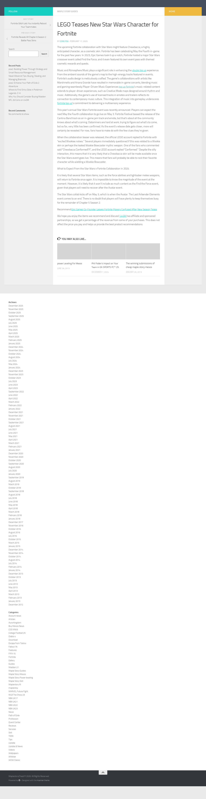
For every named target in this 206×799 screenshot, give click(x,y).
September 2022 (16, 404)
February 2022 (15, 418)
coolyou (64, 54)
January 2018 (14, 531)
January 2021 (14, 462)
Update (12, 755)
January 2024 (14, 380)
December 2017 (16, 534)
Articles (12, 632)
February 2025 (15, 352)
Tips (10, 752)
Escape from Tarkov (17, 656)
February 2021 (15, 459)
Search (12, 62)
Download (13, 652)
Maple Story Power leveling (21, 690)
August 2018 (14, 507)
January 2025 (14, 356)
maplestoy (13, 700)
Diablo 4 (12, 649)
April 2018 (13, 521)
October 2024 (15, 366)
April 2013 (13, 603)
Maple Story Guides (68, 24)
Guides (12, 676)
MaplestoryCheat (30, 9)
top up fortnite (126, 99)
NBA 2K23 (13, 721)
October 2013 (15, 589)
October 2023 (15, 390)
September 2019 (16, 490)
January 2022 (14, 421)
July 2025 (13, 335)
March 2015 (14, 555)
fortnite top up (64, 116)
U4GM (123, 228)
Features (13, 662)
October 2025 (15, 325)
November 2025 (16, 321)
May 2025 (13, 342)
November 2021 (16, 428)
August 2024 (14, 370)
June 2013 (13, 596)
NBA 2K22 (13, 717)
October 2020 (15, 473)
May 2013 (13, 600)
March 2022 (14, 414)
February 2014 (15, 579)
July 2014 (13, 576)
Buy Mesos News (16, 638)
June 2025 (13, 339)
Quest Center (14, 735)
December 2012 (16, 617)
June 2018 (13, 514)
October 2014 (15, 569)
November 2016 (16, 538)
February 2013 (15, 610)
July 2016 (13, 548)
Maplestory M (15, 697)
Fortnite (12, 669)
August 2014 (14, 572)
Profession (13, 731)
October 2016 (15, 541)
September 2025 (16, 328)
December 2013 (16, 586)
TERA (11, 748)
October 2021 (15, 431)
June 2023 (13, 397)
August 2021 (14, 438)
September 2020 (16, 476)
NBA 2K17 (13, 711)
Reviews (12, 738)
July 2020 (13, 483)
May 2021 (13, 449)
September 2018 (16, 504)
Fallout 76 (13, 659)
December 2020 (16, 466)
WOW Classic (14, 772)
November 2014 (16, 565)
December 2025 (16, 318)
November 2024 (16, 363)
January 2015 (14, 559)
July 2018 (13, 510)
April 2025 (13, 346)
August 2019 (14, 493)
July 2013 (13, 593)
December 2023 (16, 383)
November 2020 (16, 469)
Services (12, 741)
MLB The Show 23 (17, 707)
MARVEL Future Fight (18, 704)
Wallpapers (13, 766)
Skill (10, 745)
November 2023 (16, 387)
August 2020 (14, 480)
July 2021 (13, 442)
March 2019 (14, 497)
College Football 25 (17, 645)
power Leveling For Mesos (70, 276)
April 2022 (13, 411)
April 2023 (13, 401)
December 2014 (16, 562)
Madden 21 (14, 680)
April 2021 (13, 452)
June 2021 (13, 445)
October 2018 (15, 500)
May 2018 (13, 517)
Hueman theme (43, 793)
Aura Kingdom (15, 635)
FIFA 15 (12, 666)
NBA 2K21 (13, 714)
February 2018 (15, 528)
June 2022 (13, 407)
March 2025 (14, 349)
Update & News (16, 759)
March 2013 (14, 607)
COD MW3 (13, 642)
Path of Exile (14, 728)
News (11, 724)
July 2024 (13, 373)
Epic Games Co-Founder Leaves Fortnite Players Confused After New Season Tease (115, 222)
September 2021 (16, 435)
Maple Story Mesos (17, 686)
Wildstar (12, 769)
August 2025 (14, 332)
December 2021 (16, 425)
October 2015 (15, 552)
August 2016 (14, 545)
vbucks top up (139, 83)
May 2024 (13, 376)
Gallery (12, 673)
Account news (15, 628)
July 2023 (13, 394)
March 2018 (14, 524)
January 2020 (14, 486)
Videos (12, 762)
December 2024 (16, 359)
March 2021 (14, 455)
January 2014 (14, 583)
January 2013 (14, 613)
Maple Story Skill (16, 693)
